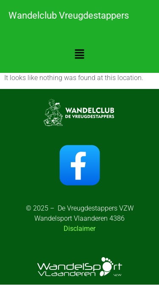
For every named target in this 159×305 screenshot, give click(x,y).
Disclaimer (79, 229)
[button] (79, 54)
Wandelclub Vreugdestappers (68, 15)
